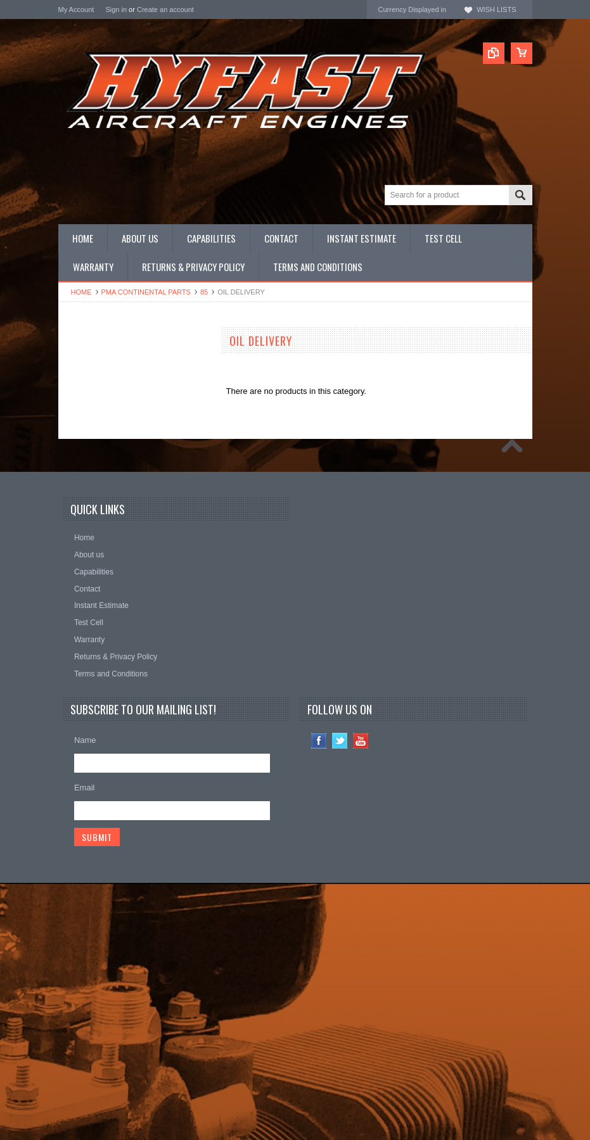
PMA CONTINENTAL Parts (146, 292)
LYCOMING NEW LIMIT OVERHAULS (129, 380)
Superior (73, 603)
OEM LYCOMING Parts (101, 402)
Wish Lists (496, 9)
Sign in (116, 9)
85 (204, 292)
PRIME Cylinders (89, 455)
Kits (65, 466)
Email (84, 1044)
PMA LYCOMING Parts (100, 433)
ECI (65, 637)
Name (85, 997)
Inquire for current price (100, 569)
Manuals (73, 519)
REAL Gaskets (85, 586)
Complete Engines (91, 444)
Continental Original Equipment (115, 620)
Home (81, 292)
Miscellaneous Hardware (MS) (113, 487)
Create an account (165, 9)
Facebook (319, 998)
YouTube (361, 998)
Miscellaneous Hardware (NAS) (115, 498)
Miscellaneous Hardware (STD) (115, 508)
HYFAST (74, 654)
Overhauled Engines (95, 412)
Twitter (340, 998)
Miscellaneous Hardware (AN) (113, 476)
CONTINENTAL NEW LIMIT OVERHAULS (109, 364)
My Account (76, 9)
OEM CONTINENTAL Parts (108, 391)
